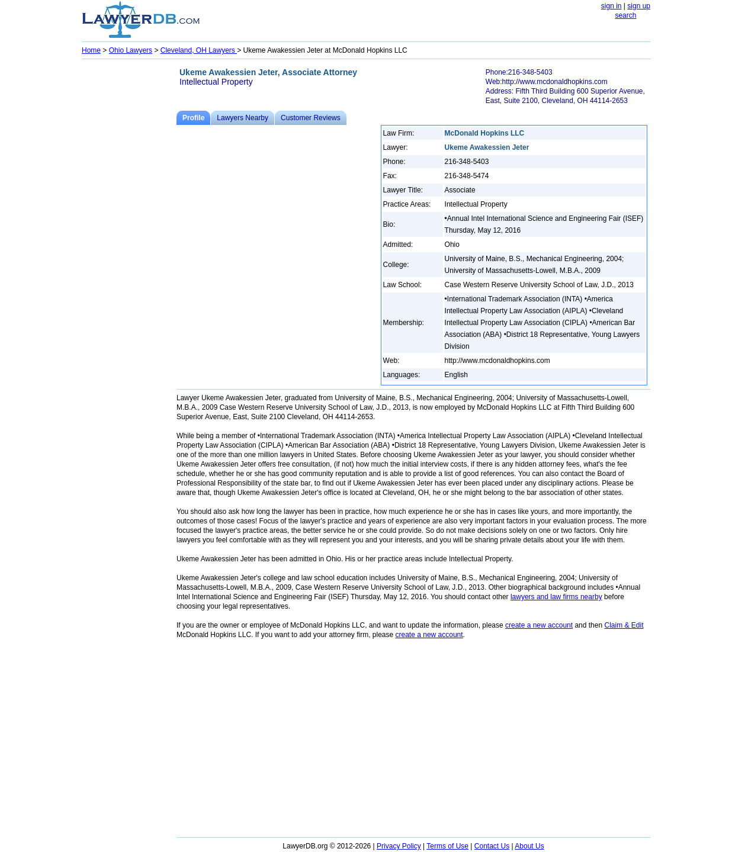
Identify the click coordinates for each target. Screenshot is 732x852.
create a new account (539, 625)
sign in (611, 6)
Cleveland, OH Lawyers (198, 50)
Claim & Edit (623, 625)
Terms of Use (447, 846)
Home (91, 50)
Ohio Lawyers (130, 50)
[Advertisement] (129, 240)
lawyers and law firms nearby (556, 597)
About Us (529, 846)
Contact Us (491, 846)
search (625, 15)
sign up (638, 6)
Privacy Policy (399, 846)
